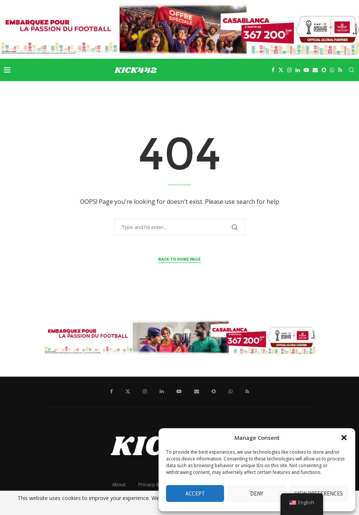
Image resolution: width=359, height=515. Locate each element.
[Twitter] (280, 70)
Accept (195, 493)
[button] (344, 437)
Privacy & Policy (156, 484)
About (119, 484)
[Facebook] (272, 70)
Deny (256, 493)
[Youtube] (306, 70)
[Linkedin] (297, 70)
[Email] (315, 70)
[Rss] (340, 70)
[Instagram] (289, 70)
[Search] (351, 70)
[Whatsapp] (332, 70)
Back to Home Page (179, 259)
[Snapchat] (324, 70)
